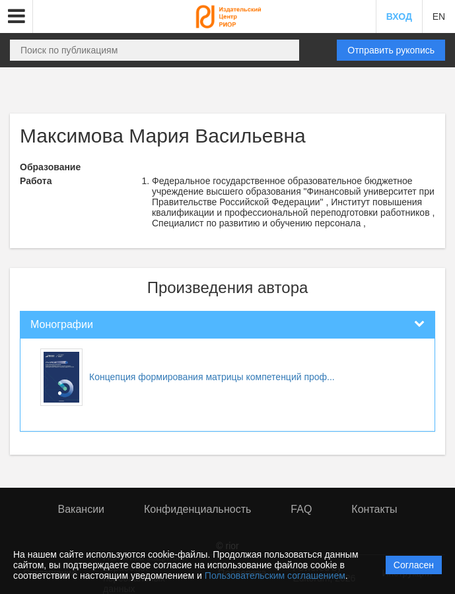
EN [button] (439, 16)
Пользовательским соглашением (275, 575)
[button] (16, 16)
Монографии (61, 324)
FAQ (301, 509)
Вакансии (81, 509)
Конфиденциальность (197, 509)
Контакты (374, 509)
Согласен (414, 565)
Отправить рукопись (391, 50)
